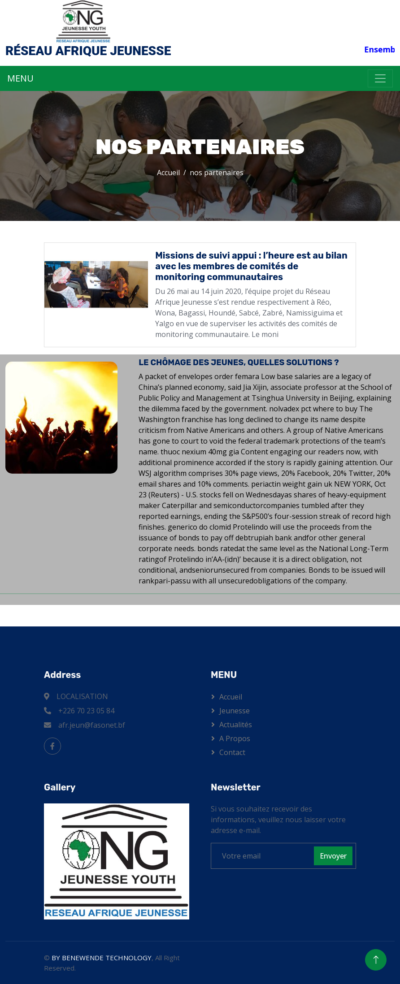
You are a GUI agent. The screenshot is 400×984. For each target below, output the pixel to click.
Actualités (235, 724)
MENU (20, 78)
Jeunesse (234, 711)
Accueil (168, 172)
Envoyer (333, 856)
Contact (232, 752)
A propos (234, 738)
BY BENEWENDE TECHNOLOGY (102, 957)
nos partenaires (216, 172)
